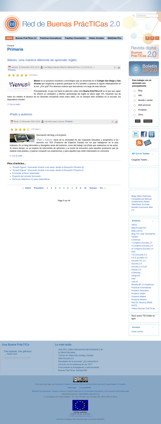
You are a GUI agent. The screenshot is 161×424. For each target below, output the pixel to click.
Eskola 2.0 (136, 270)
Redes (147, 201)
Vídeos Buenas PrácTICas (143, 308)
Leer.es (134, 281)
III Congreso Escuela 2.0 (142, 249)
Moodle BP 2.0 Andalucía (142, 284)
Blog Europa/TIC (138, 228)
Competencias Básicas (141, 199)
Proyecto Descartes (140, 290)
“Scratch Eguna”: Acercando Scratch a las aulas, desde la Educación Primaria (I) (47, 170)
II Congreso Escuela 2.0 (142, 246)
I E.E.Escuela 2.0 (139, 255)
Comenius (135, 240)
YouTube (146, 204)
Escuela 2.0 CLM (139, 267)
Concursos (143, 207)
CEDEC (134, 237)
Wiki (140, 95)
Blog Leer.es (137, 231)
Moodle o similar (145, 100)
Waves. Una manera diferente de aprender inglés (42, 60)
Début (28, 188)
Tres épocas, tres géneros (18, 351)
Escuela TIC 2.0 (138, 261)
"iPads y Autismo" (44, 140)
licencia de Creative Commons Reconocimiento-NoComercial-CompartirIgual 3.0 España (90, 384)
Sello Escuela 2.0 (66, 358)
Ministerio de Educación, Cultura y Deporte (49, 391)
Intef (133, 278)
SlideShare (136, 204)
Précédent (38, 188)
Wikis (139, 196)
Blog (140, 90)
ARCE (134, 225)
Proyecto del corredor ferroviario (26, 176)
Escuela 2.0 (136, 264)
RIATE (134, 305)
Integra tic (135, 275)
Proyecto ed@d (138, 293)
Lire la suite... (15, 104)
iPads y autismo (21, 114)
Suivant (93, 188)
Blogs (133, 196)
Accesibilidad (85, 387)
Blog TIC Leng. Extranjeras (143, 234)
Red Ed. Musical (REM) (141, 302)
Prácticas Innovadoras (141, 287)
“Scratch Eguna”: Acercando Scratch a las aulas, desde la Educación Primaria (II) (48, 167)
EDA (133, 252)
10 (85, 188)
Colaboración (137, 201)
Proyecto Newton (139, 299)
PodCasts (146, 196)
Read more (12, 354)
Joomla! (59, 419)
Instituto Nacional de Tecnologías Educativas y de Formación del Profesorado (98, 391)
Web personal (144, 105)
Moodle (134, 207)
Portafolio (142, 110)
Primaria (12, 70)
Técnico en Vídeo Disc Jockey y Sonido (75, 355)
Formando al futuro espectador (26, 173)
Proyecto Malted (138, 296)
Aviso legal (72, 387)
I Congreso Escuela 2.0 (141, 243)
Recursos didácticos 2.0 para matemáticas (31, 179)
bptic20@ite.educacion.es (89, 394)
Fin (101, 188)
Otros (140, 115)
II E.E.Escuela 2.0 (139, 258)
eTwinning (135, 272)
